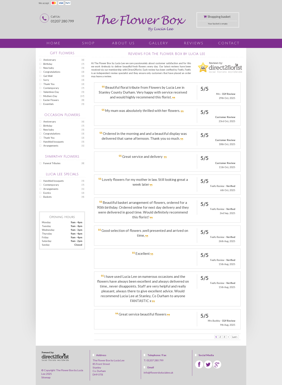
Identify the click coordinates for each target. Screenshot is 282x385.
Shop (88, 43)
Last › (235, 336)
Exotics (47, 192)
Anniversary (49, 59)
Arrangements (50, 145)
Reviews (194, 43)
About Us (123, 43)
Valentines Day (51, 92)
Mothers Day (50, 96)
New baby (48, 67)
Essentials (48, 104)
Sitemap (46, 377)
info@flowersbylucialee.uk (158, 372)
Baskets (47, 196)
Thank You (48, 84)
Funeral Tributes (51, 163)
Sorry (46, 79)
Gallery (158, 43)
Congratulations (51, 71)
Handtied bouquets (53, 141)
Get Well (48, 76)
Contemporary (51, 88)
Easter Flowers (51, 100)
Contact (229, 43)
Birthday (47, 63)
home (53, 43)
